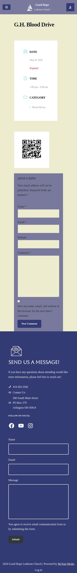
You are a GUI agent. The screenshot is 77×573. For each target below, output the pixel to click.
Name (22, 206)
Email (22, 222)
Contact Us (19, 392)
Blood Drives (37, 107)
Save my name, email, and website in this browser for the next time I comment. (38, 311)
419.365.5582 (20, 386)
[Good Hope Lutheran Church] (38, 7)
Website (22, 237)
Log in (38, 569)
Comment (24, 252)
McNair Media (66, 563)
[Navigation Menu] (6, 7)
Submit (16, 539)
